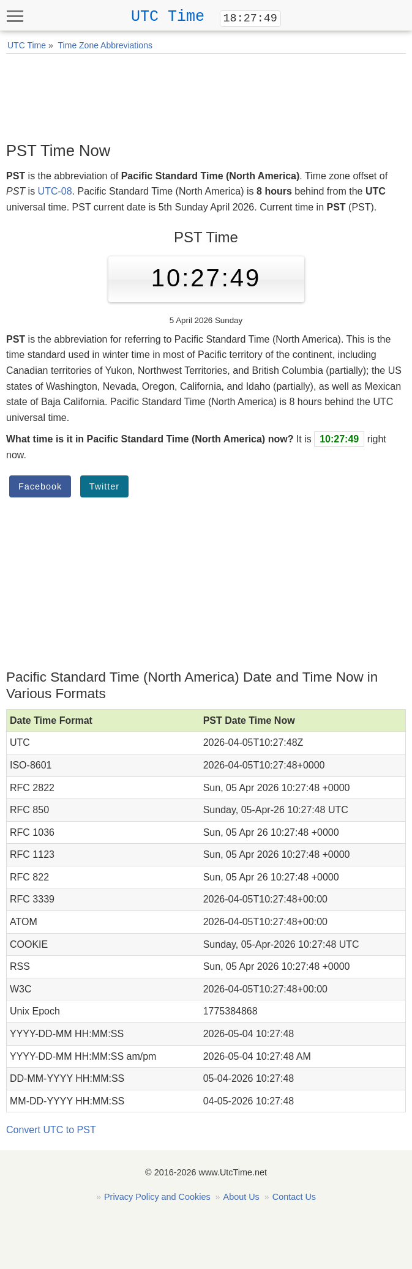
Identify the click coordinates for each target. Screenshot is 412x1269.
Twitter (104, 486)
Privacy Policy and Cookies (157, 1197)
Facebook (40, 486)
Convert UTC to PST (51, 1130)
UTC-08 (55, 191)
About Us (241, 1197)
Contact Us (294, 1197)
